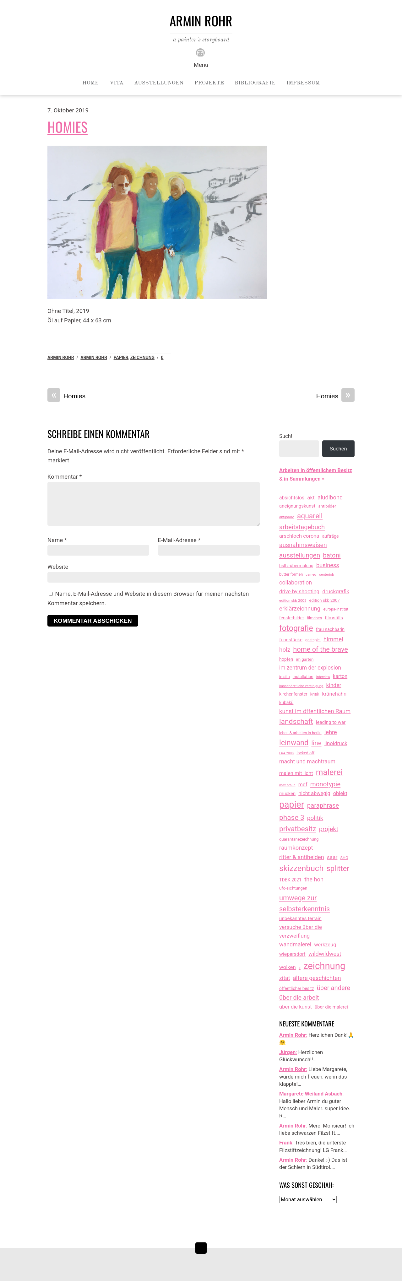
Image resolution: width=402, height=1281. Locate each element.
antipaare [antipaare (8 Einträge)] (286, 517)
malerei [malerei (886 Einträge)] (329, 772)
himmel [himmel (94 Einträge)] (333, 639)
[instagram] (200, 52)
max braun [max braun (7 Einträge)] (287, 785)
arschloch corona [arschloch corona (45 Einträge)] (299, 536)
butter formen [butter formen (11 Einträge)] (291, 574)
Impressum (303, 83)
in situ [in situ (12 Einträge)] (284, 676)
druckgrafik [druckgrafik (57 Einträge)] (335, 591)
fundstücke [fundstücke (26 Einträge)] (290, 640)
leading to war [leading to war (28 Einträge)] (331, 722)
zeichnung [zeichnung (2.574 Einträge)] (324, 966)
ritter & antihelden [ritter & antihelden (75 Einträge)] (301, 857)
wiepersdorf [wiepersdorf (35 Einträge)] (292, 954)
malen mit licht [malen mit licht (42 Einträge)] (296, 773)
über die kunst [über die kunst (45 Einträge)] (295, 1007)
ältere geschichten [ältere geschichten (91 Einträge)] (317, 978)
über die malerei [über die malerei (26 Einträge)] (331, 1007)
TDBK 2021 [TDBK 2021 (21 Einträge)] (290, 879)
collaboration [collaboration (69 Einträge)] (295, 582)
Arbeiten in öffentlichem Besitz (315, 470)
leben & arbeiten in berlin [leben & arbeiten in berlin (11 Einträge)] (300, 733)
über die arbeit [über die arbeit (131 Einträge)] (299, 997)
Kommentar (64, 476)
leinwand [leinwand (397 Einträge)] (293, 742)
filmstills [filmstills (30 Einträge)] (334, 618)
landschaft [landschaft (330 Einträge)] (296, 721)
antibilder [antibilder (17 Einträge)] (327, 506)
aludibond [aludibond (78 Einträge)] (330, 497)
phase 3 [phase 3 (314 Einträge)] (291, 817)
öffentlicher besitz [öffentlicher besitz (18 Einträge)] (296, 988)
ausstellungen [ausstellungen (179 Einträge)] (299, 555)
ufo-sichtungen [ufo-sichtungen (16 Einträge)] (293, 888)
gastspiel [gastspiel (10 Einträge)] (313, 640)
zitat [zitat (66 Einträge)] (284, 978)
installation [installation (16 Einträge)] (303, 676)
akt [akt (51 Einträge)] (310, 497)
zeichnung (142, 357)
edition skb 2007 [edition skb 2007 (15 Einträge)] (324, 600)
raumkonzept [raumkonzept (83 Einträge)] (296, 847)
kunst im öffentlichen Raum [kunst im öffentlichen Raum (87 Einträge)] (314, 711)
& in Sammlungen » (301, 479)
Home (90, 83)
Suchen (338, 449)
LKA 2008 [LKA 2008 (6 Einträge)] (286, 753)
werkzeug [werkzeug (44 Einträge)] (325, 945)
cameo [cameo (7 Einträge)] (311, 575)
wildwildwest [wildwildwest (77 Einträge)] (324, 953)
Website (57, 566)
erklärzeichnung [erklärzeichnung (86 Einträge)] (299, 608)
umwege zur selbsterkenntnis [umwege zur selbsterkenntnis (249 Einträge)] (304, 903)
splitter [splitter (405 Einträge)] (338, 868)
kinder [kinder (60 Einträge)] (333, 685)
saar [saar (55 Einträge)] (332, 857)
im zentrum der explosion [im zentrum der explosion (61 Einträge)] (310, 668)
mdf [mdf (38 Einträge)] (302, 785)
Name (57, 540)
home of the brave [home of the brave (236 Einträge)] (320, 649)
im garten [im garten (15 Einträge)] (304, 659)
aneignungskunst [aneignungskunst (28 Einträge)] (297, 506)
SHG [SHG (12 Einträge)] (344, 857)
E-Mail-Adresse (179, 540)
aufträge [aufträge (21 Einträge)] (330, 536)
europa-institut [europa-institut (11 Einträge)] (335, 609)
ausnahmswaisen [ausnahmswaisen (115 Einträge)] (303, 545)
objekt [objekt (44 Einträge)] (340, 793)
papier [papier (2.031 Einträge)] (291, 804)
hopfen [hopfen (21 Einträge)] (286, 659)
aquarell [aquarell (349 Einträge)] (310, 516)
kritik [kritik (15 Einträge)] (314, 694)
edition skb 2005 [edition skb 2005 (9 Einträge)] (292, 600)
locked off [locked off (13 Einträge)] (305, 753)
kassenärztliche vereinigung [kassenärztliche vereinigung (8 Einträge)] (301, 686)
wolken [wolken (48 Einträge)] (287, 967)
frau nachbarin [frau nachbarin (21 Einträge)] (330, 629)
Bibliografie (255, 83)
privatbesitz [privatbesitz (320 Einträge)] (297, 829)
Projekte (209, 83)
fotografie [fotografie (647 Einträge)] (296, 628)
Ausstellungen (158, 83)
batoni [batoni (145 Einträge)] (331, 555)
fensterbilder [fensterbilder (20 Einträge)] (291, 617)
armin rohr (93, 357)
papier (121, 357)
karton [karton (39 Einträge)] (340, 676)
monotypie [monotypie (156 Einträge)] (325, 784)
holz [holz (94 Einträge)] (284, 649)
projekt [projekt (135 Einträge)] (328, 829)
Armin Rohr (60, 357)
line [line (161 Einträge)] (316, 743)
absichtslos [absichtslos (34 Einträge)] (291, 498)
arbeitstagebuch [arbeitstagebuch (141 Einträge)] (302, 527)
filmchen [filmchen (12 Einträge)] (314, 618)
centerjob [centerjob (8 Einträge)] (326, 574)
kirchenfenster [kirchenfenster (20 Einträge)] (293, 694)
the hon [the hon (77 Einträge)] (313, 879)
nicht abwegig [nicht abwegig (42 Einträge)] (314, 793)
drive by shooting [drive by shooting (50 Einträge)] (299, 591)
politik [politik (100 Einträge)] (315, 817)
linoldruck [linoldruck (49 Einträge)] (335, 743)
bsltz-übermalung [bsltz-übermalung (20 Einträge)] (296, 565)
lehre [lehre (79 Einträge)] (330, 732)
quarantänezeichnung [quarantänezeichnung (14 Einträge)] (298, 839)
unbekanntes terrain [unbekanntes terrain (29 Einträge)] (300, 918)
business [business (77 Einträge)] (327, 565)
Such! (285, 436)
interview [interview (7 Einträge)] (323, 677)
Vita (116, 83)
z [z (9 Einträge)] (300, 968)
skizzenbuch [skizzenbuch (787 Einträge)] (301, 868)
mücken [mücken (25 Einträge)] (287, 793)
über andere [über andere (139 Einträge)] (333, 988)
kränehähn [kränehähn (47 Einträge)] (334, 694)
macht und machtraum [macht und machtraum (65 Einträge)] (307, 761)
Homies (67, 126)
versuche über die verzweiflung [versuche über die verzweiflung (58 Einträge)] (300, 931)
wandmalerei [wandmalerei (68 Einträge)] (295, 944)
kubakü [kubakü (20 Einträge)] (286, 702)
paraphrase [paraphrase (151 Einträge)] (323, 805)
